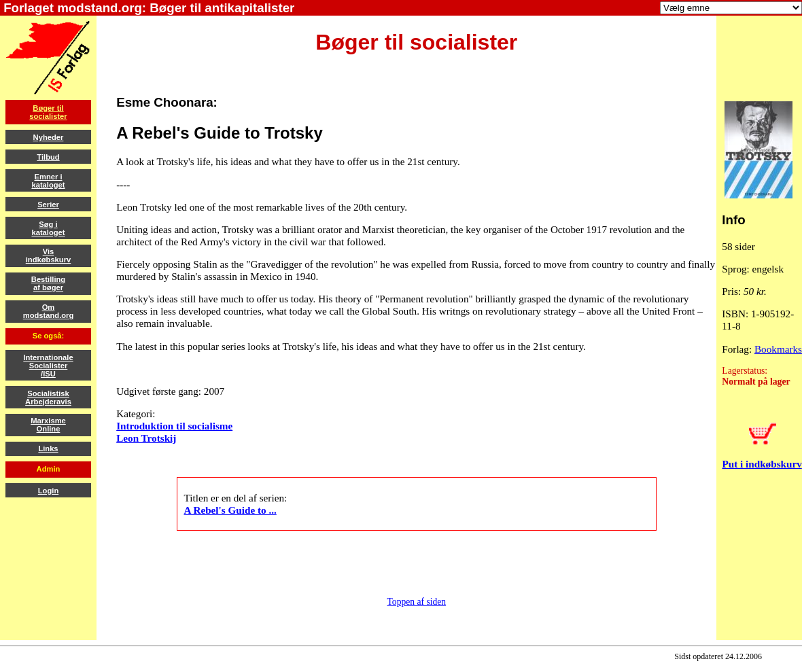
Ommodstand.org (48, 311)
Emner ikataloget (48, 181)
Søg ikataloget (48, 228)
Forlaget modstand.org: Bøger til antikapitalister (147, 8)
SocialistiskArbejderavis (48, 397)
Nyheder (48, 137)
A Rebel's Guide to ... (230, 510)
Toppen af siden (417, 602)
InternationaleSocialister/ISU (48, 365)
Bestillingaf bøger (48, 283)
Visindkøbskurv (48, 255)
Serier (48, 204)
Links (48, 448)
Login (48, 491)
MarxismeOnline (48, 425)
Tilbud (48, 157)
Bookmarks (778, 349)
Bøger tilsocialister (48, 112)
